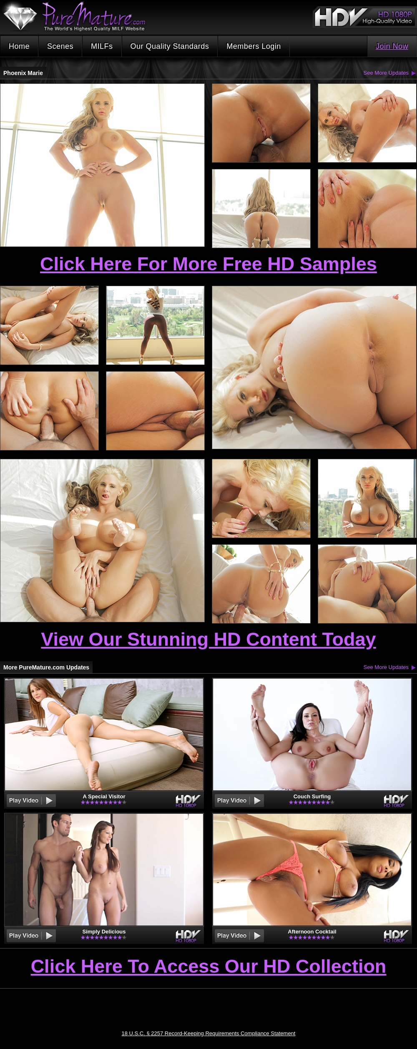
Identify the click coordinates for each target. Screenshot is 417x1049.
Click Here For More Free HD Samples (208, 263)
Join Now (392, 46)
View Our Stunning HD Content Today (208, 639)
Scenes (60, 46)
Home (19, 46)
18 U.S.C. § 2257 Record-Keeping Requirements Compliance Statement (209, 1033)
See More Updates (386, 73)
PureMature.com (78, 16)
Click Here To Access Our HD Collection (209, 967)
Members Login (253, 46)
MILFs (102, 46)
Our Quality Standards (170, 46)
